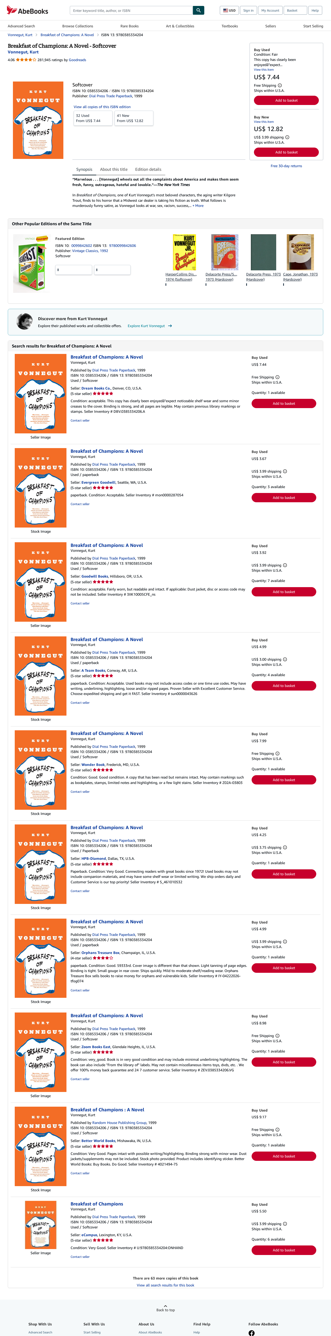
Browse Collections (77, 26)
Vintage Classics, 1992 (90, 250)
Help (315, 10)
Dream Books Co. (96, 388)
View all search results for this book (165, 1285)
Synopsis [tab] (84, 169)
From (93, 118)
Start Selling (313, 26)
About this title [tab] (113, 169)
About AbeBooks (150, 1332)
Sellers (270, 26)
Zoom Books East (95, 1046)
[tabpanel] (158, 192)
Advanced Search (21, 26)
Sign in (248, 10)
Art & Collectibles (180, 26)
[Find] (198, 10)
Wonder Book (93, 764)
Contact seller (80, 420)
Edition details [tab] (148, 169)
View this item (264, 69)
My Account (270, 10)
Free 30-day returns (286, 166)
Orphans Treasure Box (100, 952)
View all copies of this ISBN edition (102, 106)
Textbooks (230, 26)
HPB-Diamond (93, 858)
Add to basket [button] (286, 100)
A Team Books (93, 670)
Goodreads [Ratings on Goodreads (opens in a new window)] (77, 60)
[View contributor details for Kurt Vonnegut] (23, 51)
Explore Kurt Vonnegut (150, 325)
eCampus (89, 1235)
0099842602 (82, 245)
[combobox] (131, 10)
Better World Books (98, 1140)
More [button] (199, 205)
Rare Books (130, 26)
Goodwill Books (94, 576)
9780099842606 (122, 245)
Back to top (165, 1310)
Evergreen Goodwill (98, 482)
